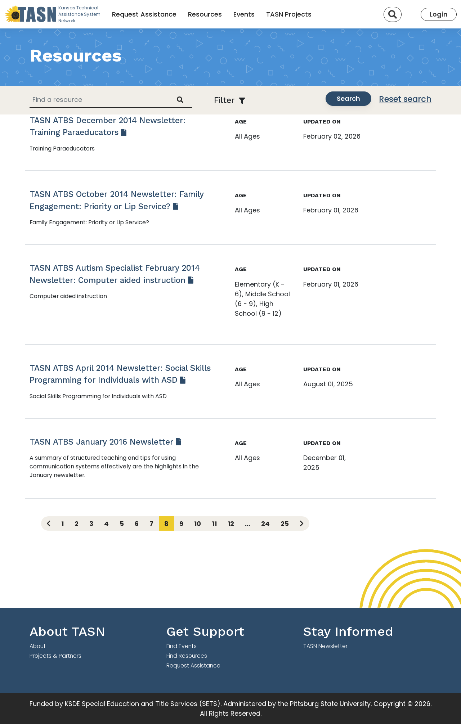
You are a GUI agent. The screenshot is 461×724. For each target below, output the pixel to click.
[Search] (393, 14)
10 (197, 523)
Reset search (405, 99)
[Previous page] (48, 523)
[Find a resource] (99, 99)
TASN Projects (289, 14)
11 (214, 523)
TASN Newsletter (325, 646)
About (38, 646)
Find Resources (186, 656)
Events (244, 14)
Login (439, 14)
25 (285, 523)
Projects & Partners (55, 656)
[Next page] (301, 523)
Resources (205, 14)
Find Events (181, 646)
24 (265, 523)
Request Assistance (144, 14)
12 (231, 523)
